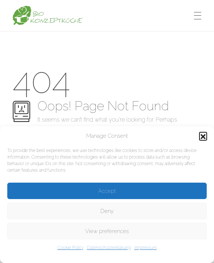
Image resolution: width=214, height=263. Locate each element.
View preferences (107, 231)
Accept (107, 191)
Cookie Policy (70, 247)
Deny (107, 211)
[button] (203, 136)
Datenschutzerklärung (109, 247)
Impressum (145, 247)
